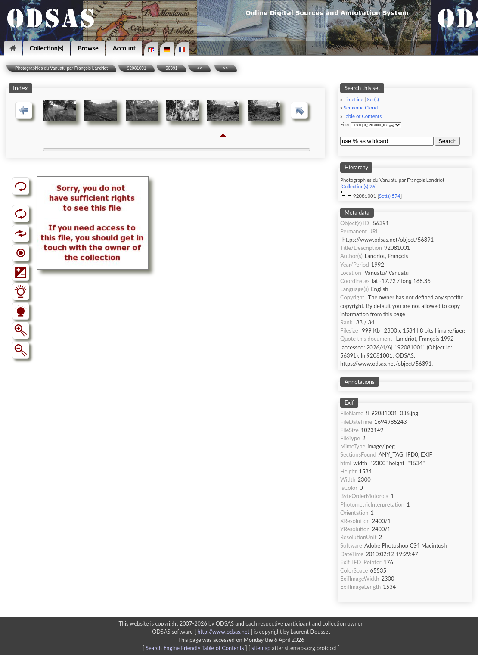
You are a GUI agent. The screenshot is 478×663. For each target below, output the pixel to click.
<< (199, 68)
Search (447, 141)
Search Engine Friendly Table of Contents (195, 647)
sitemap (260, 647)
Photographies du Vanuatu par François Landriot (61, 68)
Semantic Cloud (361, 107)
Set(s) (373, 99)
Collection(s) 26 (358, 186)
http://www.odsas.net (223, 631)
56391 (171, 68)
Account (124, 48)
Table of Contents (363, 116)
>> (225, 68)
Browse (88, 48)
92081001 (136, 68)
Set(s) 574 (389, 196)
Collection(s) (47, 48)
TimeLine (353, 99)
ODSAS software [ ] (203, 631)
